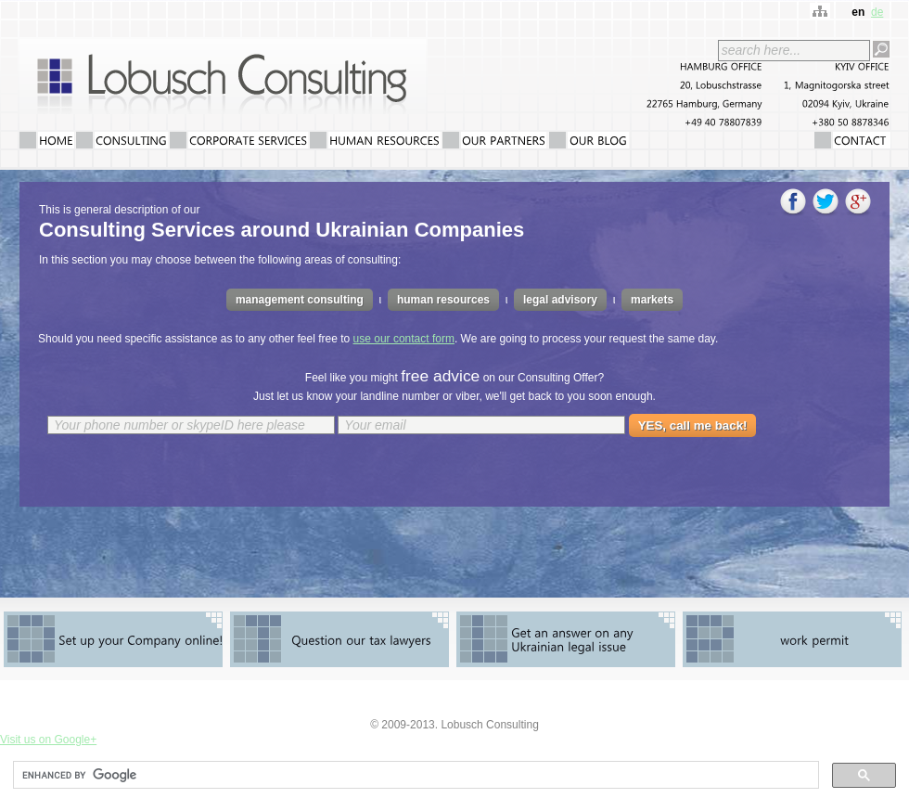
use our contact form (403, 338)
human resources (443, 299)
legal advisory (560, 299)
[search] (414, 774)
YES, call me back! (693, 425)
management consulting (300, 299)
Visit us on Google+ (48, 739)
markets (652, 299)
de (877, 12)
